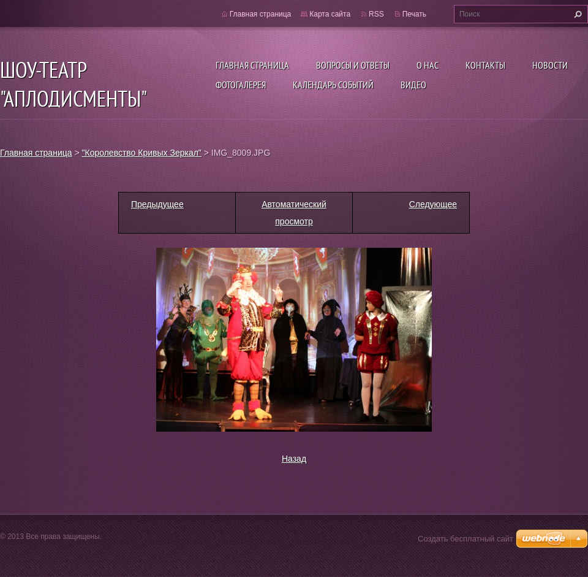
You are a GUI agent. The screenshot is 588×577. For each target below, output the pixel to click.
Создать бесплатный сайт (465, 538)
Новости (550, 65)
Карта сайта (329, 14)
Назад (294, 459)
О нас (428, 65)
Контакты (485, 65)
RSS (376, 14)
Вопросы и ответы (353, 65)
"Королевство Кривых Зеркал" (142, 153)
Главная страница (252, 65)
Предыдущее (157, 204)
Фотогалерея (241, 84)
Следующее (433, 204)
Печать (414, 14)
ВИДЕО (413, 84)
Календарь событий (333, 84)
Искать (576, 14)
